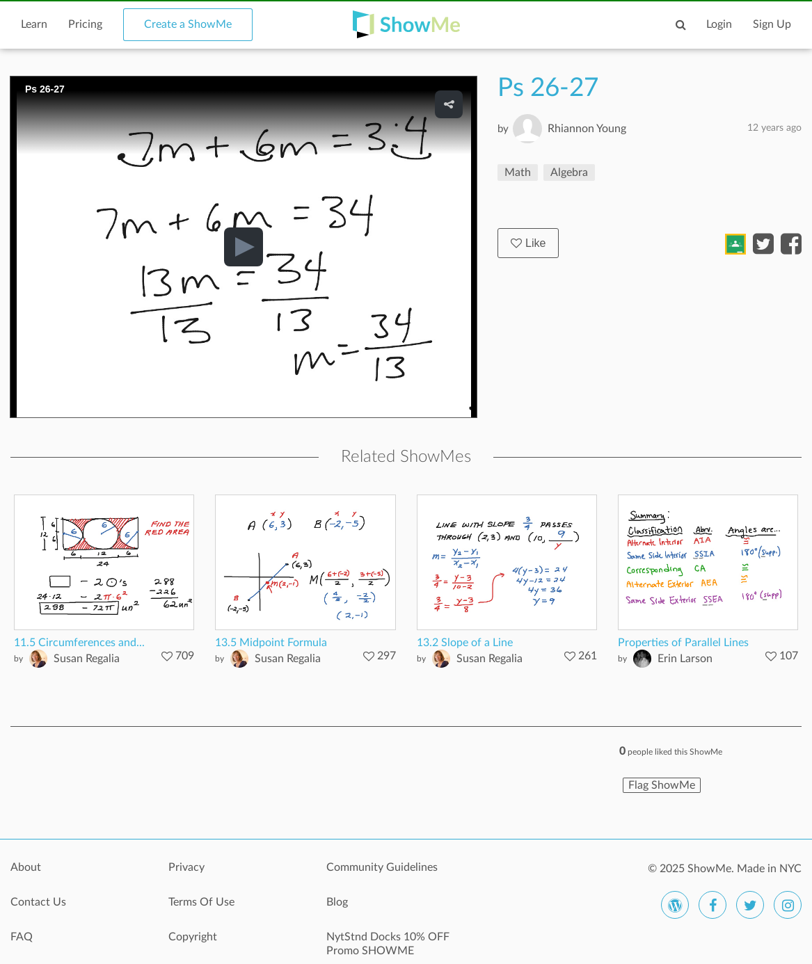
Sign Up (772, 24)
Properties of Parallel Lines (683, 642)
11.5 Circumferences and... (79, 642)
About (25, 867)
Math (517, 172)
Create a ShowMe (188, 24)
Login (719, 24)
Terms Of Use (201, 902)
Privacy (186, 867)
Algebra (569, 172)
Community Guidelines (382, 867)
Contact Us (38, 902)
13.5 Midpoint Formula (271, 642)
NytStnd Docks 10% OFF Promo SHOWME (387, 943)
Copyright (192, 936)
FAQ (21, 936)
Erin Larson (685, 658)
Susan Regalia (87, 658)
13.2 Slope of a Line (465, 642)
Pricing (85, 24)
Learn (34, 24)
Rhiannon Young (587, 128)
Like (528, 243)
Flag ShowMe (661, 785)
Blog (337, 902)
